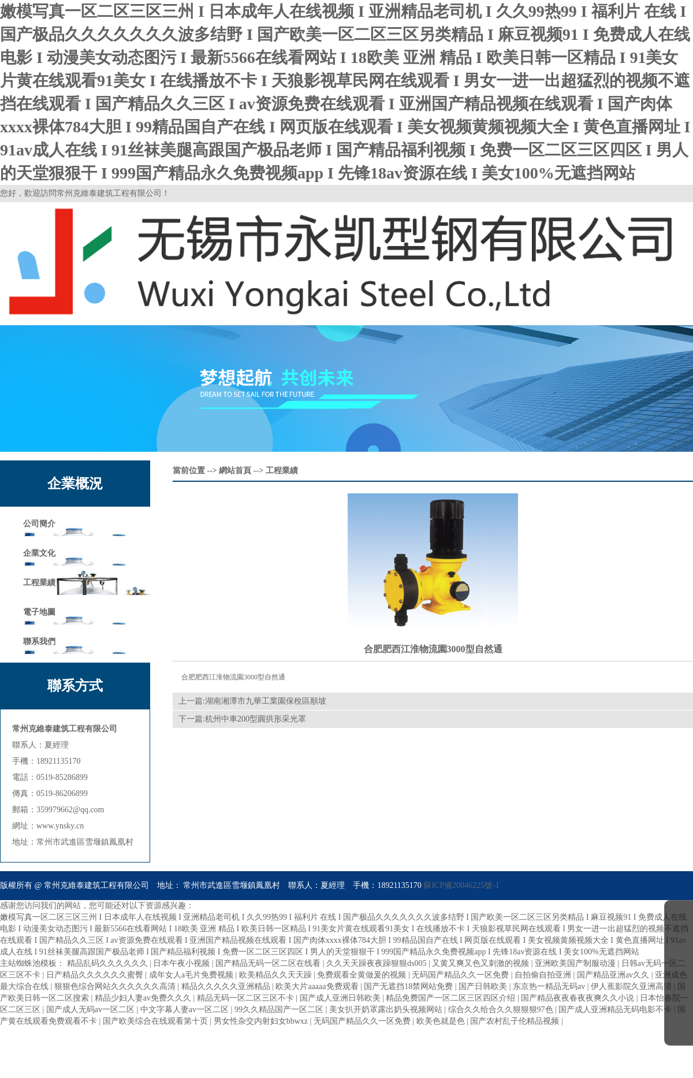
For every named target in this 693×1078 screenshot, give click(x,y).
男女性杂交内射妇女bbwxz (262, 1021)
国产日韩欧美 (484, 986)
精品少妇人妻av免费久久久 (144, 998)
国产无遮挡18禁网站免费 (409, 986)
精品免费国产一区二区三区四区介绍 (451, 998)
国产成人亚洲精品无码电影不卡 (616, 1009)
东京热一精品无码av (550, 986)
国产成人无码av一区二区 (91, 1009)
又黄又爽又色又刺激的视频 (481, 963)
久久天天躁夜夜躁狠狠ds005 (377, 963)
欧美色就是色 (441, 1021)
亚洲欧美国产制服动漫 (576, 963)
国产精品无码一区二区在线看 (269, 963)
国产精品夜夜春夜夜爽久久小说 (578, 998)
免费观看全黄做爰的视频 (362, 975)
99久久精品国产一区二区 (280, 1009)
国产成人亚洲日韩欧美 (341, 998)
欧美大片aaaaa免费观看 (317, 986)
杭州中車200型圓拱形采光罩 (255, 719)
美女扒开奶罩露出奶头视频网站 (387, 1009)
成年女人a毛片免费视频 (192, 975)
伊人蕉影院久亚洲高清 (632, 986)
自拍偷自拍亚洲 (544, 975)
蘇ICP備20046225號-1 (461, 885)
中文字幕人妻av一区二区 (185, 1009)
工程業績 (282, 470)
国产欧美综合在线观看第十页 (156, 1021)
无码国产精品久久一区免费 (461, 975)
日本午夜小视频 (182, 963)
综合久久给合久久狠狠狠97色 (502, 1009)
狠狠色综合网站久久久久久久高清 (116, 986)
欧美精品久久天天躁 (276, 975)
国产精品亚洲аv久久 (614, 975)
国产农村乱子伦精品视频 (515, 1021)
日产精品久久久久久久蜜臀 (96, 975)
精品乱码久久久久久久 (108, 963)
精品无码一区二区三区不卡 (246, 998)
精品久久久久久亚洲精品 (227, 986)
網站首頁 (235, 470)
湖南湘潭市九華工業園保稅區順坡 (265, 701)
